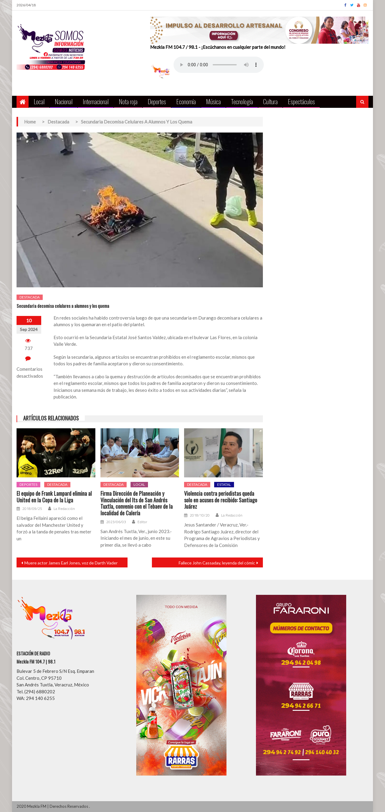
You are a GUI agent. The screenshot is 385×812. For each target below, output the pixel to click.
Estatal (224, 484)
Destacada (30, 297)
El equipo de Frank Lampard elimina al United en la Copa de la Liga (54, 496)
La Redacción (64, 508)
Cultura (270, 101)
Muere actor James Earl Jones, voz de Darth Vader (71, 562)
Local (39, 101)
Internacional (96, 101)
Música (213, 101)
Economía (186, 101)
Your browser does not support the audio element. (219, 65)
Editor (142, 522)
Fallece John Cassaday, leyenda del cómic (217, 562)
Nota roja (128, 101)
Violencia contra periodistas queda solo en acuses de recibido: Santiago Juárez (220, 500)
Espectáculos (301, 101)
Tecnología (242, 101)
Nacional (63, 101)
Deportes (157, 101)
